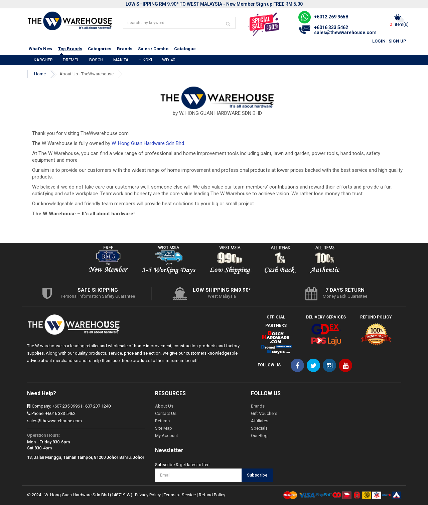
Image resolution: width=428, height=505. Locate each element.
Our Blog (259, 435)
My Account (166, 435)
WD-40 (168, 59)
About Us (164, 406)
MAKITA (121, 59)
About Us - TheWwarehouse (86, 73)
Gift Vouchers (264, 413)
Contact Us (165, 413)
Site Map (163, 428)
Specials (259, 428)
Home (40, 73)
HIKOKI (145, 59)
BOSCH (96, 59)
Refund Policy (212, 494)
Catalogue (185, 48)
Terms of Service (180, 494)
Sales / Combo (153, 48)
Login (379, 41)
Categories (99, 48)
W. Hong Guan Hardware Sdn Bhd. (148, 143)
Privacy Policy (148, 494)
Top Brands (70, 48)
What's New (40, 48)
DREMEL (71, 59)
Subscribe (257, 475)
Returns (162, 420)
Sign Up (397, 41)
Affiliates (259, 420)
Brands (124, 48)
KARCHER (43, 59)
